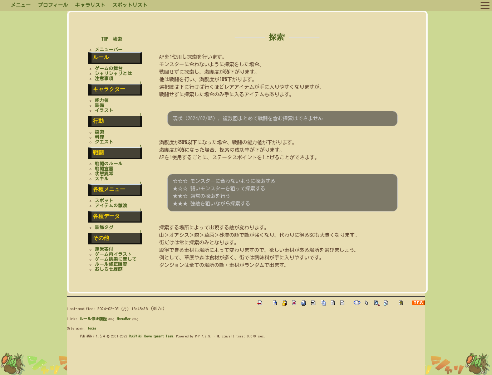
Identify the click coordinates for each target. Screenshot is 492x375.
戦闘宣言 (104, 168)
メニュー (21, 5)
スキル (102, 178)
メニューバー (109, 49)
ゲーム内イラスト (113, 254)
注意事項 (104, 78)
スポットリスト (129, 5)
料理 (99, 137)
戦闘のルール (109, 163)
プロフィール (53, 5)
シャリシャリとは (113, 73)
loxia (92, 328)
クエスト (104, 142)
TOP (104, 39)
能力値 (102, 100)
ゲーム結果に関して (116, 259)
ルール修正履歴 (111, 264)
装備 (99, 105)
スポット (104, 200)
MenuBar (124, 319)
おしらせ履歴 (109, 269)
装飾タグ (104, 227)
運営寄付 (104, 249)
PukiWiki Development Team (151, 336)
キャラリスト (90, 5)
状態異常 (104, 173)
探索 (276, 37)
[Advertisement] (197, 358)
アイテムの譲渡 (111, 205)
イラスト (104, 110)
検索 (117, 39)
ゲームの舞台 (109, 68)
